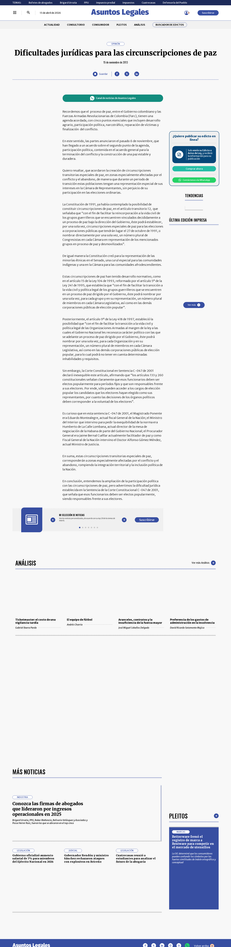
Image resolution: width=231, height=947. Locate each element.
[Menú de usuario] (186, 12)
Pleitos (178, 815)
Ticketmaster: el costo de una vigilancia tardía (35, 621)
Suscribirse (208, 12)
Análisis (25, 562)
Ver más (194, 304)
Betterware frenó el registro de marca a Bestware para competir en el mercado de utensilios (193, 842)
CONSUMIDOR (100, 24)
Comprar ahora (194, 168)
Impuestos (128, 2)
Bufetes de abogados (40, 2)
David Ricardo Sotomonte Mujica (193, 627)
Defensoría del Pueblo (175, 2)
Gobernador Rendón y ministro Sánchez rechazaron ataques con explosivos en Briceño (86, 858)
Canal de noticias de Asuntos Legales (113, 98)
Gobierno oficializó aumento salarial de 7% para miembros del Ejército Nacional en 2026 (33, 858)
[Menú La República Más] (14, 13)
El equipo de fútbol (79, 619)
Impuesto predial (105, 2)
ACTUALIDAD (52, 24)
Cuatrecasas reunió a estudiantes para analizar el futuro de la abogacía (136, 858)
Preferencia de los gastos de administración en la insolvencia (192, 621)
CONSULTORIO (76, 24)
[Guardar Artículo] (100, 74)
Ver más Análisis (204, 563)
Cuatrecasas (148, 2)
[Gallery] (88, 517)
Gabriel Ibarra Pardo (38, 627)
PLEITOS (122, 24)
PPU (86, 2)
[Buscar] (28, 13)
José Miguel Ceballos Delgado (141, 627)
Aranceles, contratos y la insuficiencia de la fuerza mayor (140, 621)
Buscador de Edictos (170, 24)
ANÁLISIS (139, 24)
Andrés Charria (90, 624)
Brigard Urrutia (68, 2)
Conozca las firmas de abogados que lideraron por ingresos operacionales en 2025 (47, 809)
